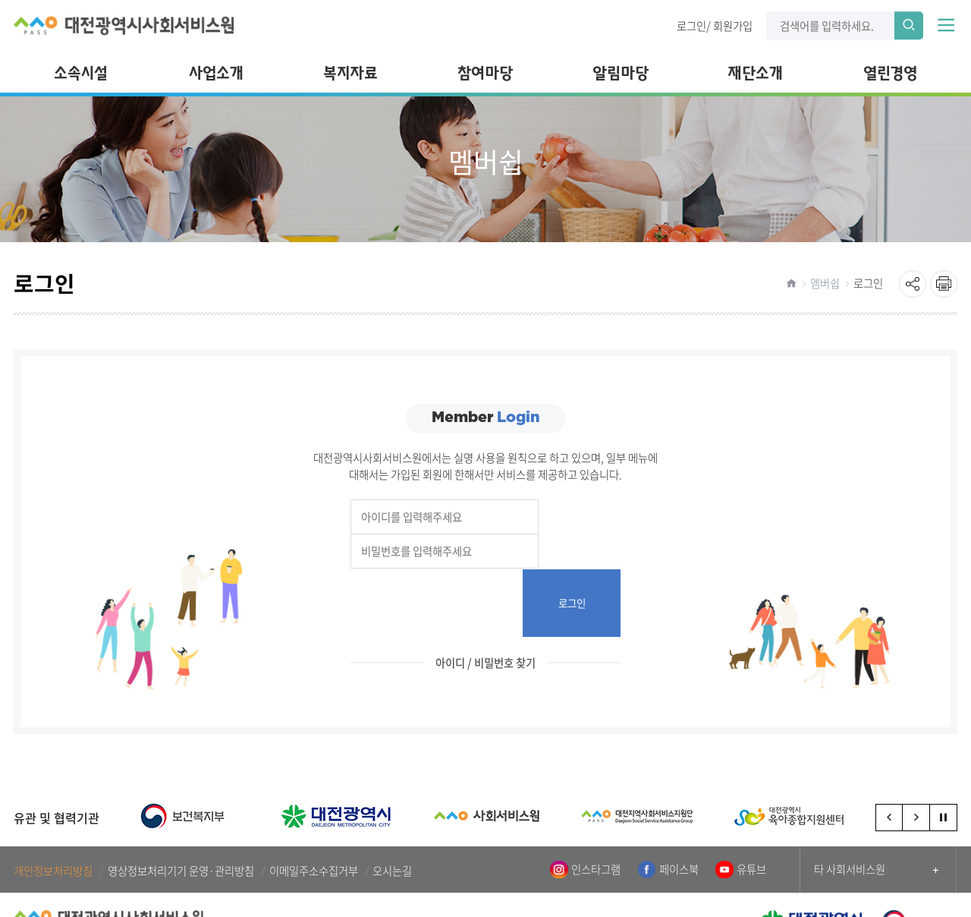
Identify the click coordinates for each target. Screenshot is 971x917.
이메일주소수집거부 (313, 803)
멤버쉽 (825, 283)
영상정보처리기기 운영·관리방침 (181, 803)
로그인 (691, 25)
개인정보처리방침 (53, 803)
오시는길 (392, 803)
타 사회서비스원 (849, 801)
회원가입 (733, 25)
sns (912, 284)
